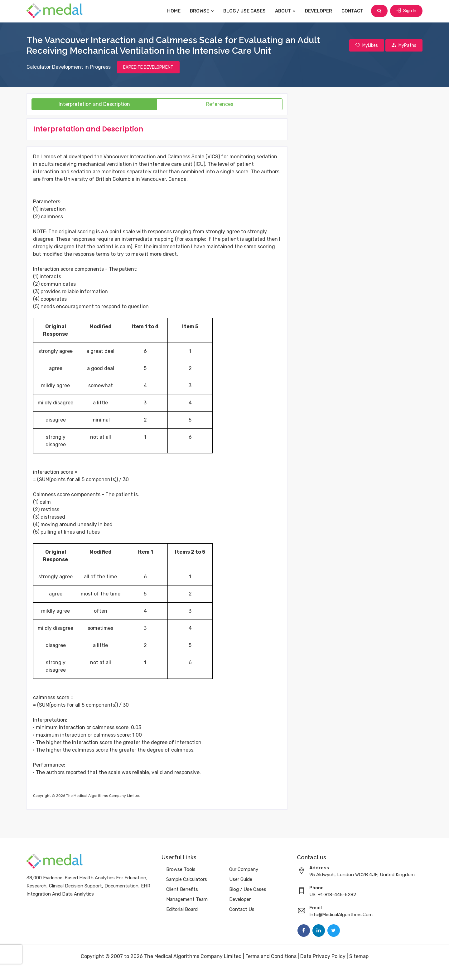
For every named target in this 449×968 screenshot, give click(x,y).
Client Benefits (182, 889)
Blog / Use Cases (244, 11)
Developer (318, 11)
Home (174, 11)
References (219, 104)
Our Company (243, 869)
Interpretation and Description (94, 104)
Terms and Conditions (271, 956)
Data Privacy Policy (322, 956)
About (285, 11)
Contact (352, 11)
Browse (202, 11)
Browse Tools (181, 869)
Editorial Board (182, 909)
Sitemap (359, 956)
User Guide (240, 879)
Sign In (406, 10)
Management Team (187, 899)
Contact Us (241, 909)
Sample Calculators (186, 879)
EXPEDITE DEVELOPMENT (148, 67)
